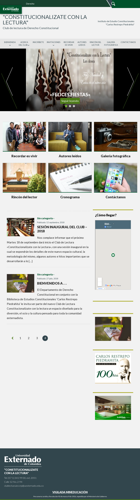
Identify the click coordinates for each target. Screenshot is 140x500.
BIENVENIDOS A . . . (52, 283)
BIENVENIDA (10, 43)
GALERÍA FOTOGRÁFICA (111, 43)
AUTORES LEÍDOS (81, 43)
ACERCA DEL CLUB (24, 43)
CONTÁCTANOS (128, 42)
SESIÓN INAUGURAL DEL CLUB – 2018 (62, 229)
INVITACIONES (53, 43)
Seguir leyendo (70, 100)
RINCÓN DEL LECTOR (95, 43)
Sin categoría (45, 218)
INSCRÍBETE (38, 42)
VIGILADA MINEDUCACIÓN (70, 492)
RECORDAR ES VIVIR (69, 43)
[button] (9, 80)
